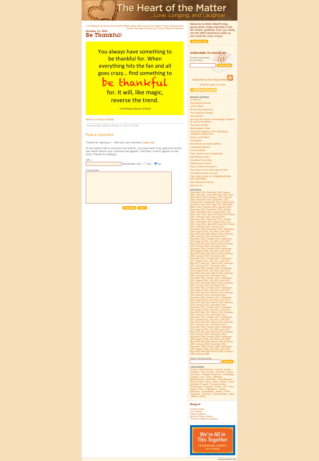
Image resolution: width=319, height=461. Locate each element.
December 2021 (198, 219)
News (215, 381)
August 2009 (202, 339)
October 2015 (213, 278)
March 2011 (217, 322)
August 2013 (202, 300)
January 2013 (202, 305)
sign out (148, 142)
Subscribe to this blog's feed (212, 79)
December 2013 (218, 295)
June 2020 (225, 231)
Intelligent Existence (211, 374)
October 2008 (213, 346)
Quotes (222, 389)
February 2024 (216, 197)
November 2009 (198, 336)
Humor (230, 372)
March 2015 (217, 283)
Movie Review (196, 381)
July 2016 (214, 270)
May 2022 (212, 214)
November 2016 (198, 268)
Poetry (218, 386)
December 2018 (218, 246)
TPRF (227, 391)
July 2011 (214, 319)
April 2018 (205, 253)
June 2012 (225, 309)
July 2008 (214, 349)
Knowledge (228, 374)
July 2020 (214, 231)
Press (200, 389)
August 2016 (202, 270)
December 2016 (218, 265)
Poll (225, 386)
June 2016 (225, 270)
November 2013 (198, 297)
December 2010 (218, 324)
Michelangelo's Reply (200, 128)
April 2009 (205, 341)
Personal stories (218, 384)
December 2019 (218, 236)
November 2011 (198, 317)
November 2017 (198, 258)
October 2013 (213, 297)
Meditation (212, 379)
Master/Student (197, 379)
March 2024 (202, 197)
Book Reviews (206, 369)
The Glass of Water (199, 125)
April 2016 (205, 273)
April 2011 (205, 322)
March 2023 (195, 207)
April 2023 (227, 204)
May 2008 (195, 351)
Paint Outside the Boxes (201, 182)
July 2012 (214, 309)
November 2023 (220, 199)
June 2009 (225, 339)
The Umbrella (196, 116)
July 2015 (214, 280)
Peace (223, 381)
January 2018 (202, 256)
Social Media (207, 391)
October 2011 (213, 317)
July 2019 (214, 241)
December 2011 (218, 314)
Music (208, 381)
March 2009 (217, 341)
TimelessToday (220, 394)
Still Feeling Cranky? (200, 157)
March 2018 (217, 253)
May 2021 (212, 224)
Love (202, 377)
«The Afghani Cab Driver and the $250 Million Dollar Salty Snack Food (120, 26)
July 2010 (214, 329)
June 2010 (225, 329)
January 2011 (202, 324)
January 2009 (202, 344)
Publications (211, 389)
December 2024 (198, 192)
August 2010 (202, 329)
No (159, 163)
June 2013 (225, 300)
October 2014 (213, 287)
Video (232, 394)
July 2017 (214, 261)
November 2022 (214, 209)
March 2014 (217, 292)
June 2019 (225, 241)
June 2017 (225, 261)
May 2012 (195, 312)
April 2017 (205, 263)
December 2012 (218, 305)
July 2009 (214, 339)
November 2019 (198, 239)
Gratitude (194, 372)
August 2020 (202, 231)
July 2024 (201, 194)
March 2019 (217, 243)
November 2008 (198, 346)
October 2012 (213, 307)
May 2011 (195, 322)
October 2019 (213, 239)
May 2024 (223, 194)
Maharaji (217, 377)
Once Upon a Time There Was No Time (209, 170)
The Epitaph (196, 140)
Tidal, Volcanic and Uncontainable (206, 153)
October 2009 (213, 336)
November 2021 (214, 219)
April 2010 (205, 332)
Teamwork (195, 394)
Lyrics (209, 377)
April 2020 (205, 234)
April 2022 (223, 214)
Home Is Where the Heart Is (203, 166)
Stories (219, 391)
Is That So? (195, 99)
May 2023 (216, 204)
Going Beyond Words (200, 103)
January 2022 (218, 217)
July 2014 (214, 290)
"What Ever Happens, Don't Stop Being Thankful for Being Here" (209, 132)
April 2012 (205, 312)
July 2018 (214, 251)
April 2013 (205, 302)
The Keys (206, 394)
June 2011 (225, 319)
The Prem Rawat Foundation (204, 419)
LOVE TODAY (197, 106)
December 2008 (218, 344)
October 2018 (213, 248)
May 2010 (195, 332)
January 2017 (202, 265)
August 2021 (219, 221)
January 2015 (202, 285)
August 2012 (202, 309)
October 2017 (213, 258)
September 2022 (204, 212)
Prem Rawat (196, 411)
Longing (194, 377)
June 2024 (212, 194)
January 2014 (202, 295)
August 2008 (202, 349)
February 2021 (203, 226)
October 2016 (213, 268)
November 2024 (214, 192)
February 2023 (210, 207)
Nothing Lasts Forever (200, 163)
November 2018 (198, 248)
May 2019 (195, 243)
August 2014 (202, 290)
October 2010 (213, 327)
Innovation (195, 374)
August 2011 (202, 319)
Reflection (195, 391)
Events (227, 369)
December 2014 (218, 285)
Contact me (199, 41)
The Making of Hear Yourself (203, 173)
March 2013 (217, 302)
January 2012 (202, 314)
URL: (89, 159)
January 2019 (202, 246)
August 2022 (219, 212)
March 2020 (217, 234)
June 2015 (225, 280)
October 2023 (196, 202)
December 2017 (218, 256)
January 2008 (202, 354)
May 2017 (195, 263)
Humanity (220, 372)
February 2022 (203, 217)
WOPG (202, 396)
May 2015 (195, 283)
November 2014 (198, 287)
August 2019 (202, 241)
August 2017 (202, 261)
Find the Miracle (198, 150)
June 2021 (201, 224)
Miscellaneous (225, 379)
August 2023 (228, 202)
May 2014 (195, 292)
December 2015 (218, 275)
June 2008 (225, 349)
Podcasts (208, 386)
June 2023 (206, 204)
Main (158, 26)
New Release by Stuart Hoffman (205, 144)
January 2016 (202, 275)
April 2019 (205, 243)
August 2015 (202, 280)
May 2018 (195, 253)
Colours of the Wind (199, 137)
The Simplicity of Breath (201, 113)
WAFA (194, 396)
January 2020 (202, 236)
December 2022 (198, 209)
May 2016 (195, 273)
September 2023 (213, 202)
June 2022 (201, 214)
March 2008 (217, 351)
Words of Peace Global (100, 119)
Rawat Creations (198, 414)
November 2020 (214, 229)
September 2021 (204, 221)
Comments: (93, 170)
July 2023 (194, 204)
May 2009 (195, 341)
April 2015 (205, 283)
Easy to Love (196, 185)
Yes (149, 163)
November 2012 (198, 307)
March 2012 (217, 312)
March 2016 (217, 273)
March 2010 (217, 332)
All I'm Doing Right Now (201, 109)
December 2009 (218, 334)
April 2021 (223, 224)
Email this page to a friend (212, 84)
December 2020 (198, 229)
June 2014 (225, 290)
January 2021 (218, 226)
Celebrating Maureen (200, 147)
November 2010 (198, 327)
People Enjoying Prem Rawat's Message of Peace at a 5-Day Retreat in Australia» (155, 27)
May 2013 (195, 302)
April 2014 (205, 292)
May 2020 (195, 234)
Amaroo (194, 369)
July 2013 (214, 300)
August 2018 (202, 251)
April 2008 (205, 351)
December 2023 (204, 199)
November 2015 (198, 278)
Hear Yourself (207, 372)
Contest (219, 369)
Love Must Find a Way (201, 160)
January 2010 (202, 334)
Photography (196, 386)
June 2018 (225, 251)
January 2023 (224, 207)
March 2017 (217, 263)
